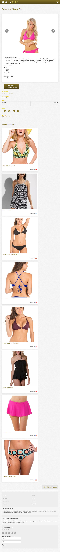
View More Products (50, 487)
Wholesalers (6, 501)
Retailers (5, 504)
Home (4, 495)
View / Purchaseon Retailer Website (11, 86)
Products (5, 498)
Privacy (33, 501)
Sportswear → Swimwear (8, 93)
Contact (33, 503)
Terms (33, 498)
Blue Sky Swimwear (7, 117)
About (33, 495)
